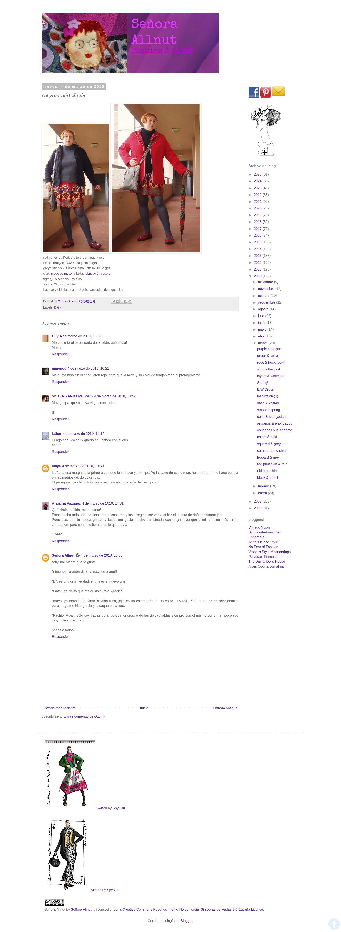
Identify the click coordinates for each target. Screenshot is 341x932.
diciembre (266, 282)
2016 (258, 235)
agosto (263, 309)
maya (56, 466)
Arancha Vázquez (66, 503)
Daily (57, 307)
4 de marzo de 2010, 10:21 (88, 368)
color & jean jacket (271, 417)
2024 (258, 181)
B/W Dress (265, 389)
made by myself (62, 273)
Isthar (57, 433)
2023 (258, 188)
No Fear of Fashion (263, 547)
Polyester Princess (263, 556)
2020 (258, 208)
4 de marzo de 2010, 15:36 (101, 555)
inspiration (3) (267, 396)
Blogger (186, 921)
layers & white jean (271, 376)
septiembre (267, 302)
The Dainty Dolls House (267, 561)
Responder (60, 354)
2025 (258, 174)
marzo (263, 343)
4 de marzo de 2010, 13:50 (83, 466)
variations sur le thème (274, 430)
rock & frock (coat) (271, 362)
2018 (258, 222)
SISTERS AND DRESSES (72, 396)
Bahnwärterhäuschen (265, 532)
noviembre (266, 289)
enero (263, 493)
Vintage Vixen (259, 527)
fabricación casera (97, 273)
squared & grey (269, 444)
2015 (258, 242)
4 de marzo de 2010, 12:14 (83, 433)
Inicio (144, 708)
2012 (258, 262)
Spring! (262, 383)
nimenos (59, 368)
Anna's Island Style (263, 542)
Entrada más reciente (59, 708)
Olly (55, 336)
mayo (262, 329)
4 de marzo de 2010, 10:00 (80, 336)
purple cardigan (269, 349)
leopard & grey (268, 457)
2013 (258, 256)
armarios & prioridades (274, 423)
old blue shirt (267, 471)
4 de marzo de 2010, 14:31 (103, 503)
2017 (258, 229)
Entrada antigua (225, 708)
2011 (258, 269)
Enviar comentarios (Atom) (84, 716)
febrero (264, 486)
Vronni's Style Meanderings (270, 552)
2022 (258, 195)
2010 (258, 276)
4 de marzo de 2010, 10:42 (114, 396)
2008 (258, 508)
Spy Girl (119, 808)
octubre (264, 295)
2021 (258, 201)
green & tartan (268, 355)
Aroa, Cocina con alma (266, 566)
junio (262, 322)
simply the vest (268, 369)
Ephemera (257, 537)
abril (262, 336)
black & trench (268, 478)
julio (261, 316)
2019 (258, 215)
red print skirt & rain (272, 464)
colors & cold (267, 437)
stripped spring (268, 410)
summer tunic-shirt (271, 450)
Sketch (101, 808)
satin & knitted (268, 403)
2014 (258, 249)
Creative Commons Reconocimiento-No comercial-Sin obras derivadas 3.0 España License (192, 909)
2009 (258, 501)
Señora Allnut (63, 555)
